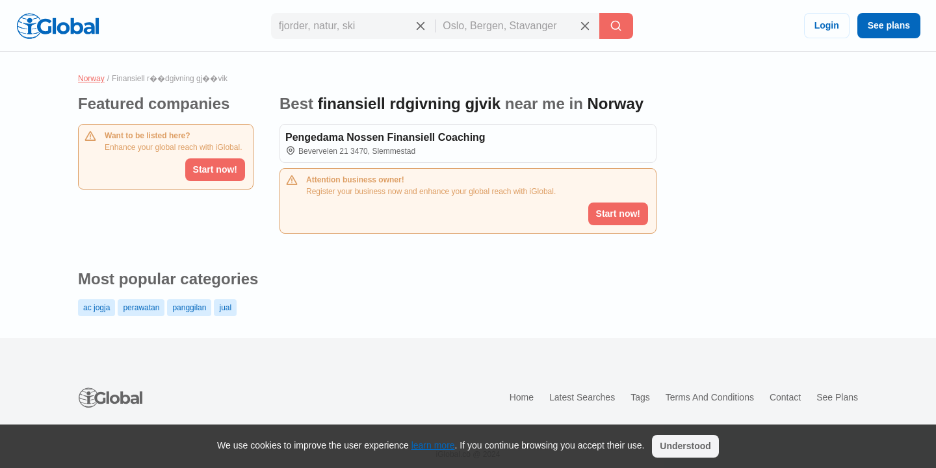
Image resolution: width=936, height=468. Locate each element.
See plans (889, 25)
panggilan (189, 307)
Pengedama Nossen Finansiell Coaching (385, 137)
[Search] (616, 26)
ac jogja (96, 307)
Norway (91, 78)
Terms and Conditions (710, 397)
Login (826, 25)
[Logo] (58, 26)
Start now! (215, 169)
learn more (433, 445)
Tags (640, 397)
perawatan (141, 307)
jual (225, 307)
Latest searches (582, 397)
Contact (785, 397)
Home (522, 397)
